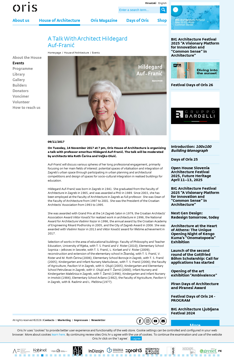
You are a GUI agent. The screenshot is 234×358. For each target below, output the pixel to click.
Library (19, 74)
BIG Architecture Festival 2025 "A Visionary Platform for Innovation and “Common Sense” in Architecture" (195, 47)
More (195, 325)
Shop (162, 20)
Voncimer (21, 96)
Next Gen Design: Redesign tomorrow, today (195, 215)
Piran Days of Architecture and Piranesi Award (195, 286)
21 (104, 355)
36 (170, 355)
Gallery (19, 79)
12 (64, 355)
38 (179, 355)
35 (165, 355)
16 (82, 355)
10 (55, 355)
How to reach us (27, 107)
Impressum (81, 320)
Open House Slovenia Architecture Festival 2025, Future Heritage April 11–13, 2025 (191, 174)
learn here (58, 334)
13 (69, 355)
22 (108, 355)
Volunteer (21, 101)
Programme (23, 68)
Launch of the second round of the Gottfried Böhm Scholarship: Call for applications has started (195, 256)
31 (148, 355)
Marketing (64, 320)
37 (174, 355)
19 (95, 355)
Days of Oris (137, 20)
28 (135, 355)
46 (214, 355)
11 (60, 355)
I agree (136, 338)
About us (21, 20)
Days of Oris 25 (184, 159)
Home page (54, 52)
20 (99, 355)
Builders (20, 85)
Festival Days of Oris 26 (192, 85)
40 (187, 355)
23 (113, 355)
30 (143, 355)
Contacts (48, 320)
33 (157, 355)
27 (130, 355)
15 (77, 355)
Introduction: (191, 148)
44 (205, 355)
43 (201, 355)
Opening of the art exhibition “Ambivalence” (194, 273)
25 (121, 355)
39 (183, 355)
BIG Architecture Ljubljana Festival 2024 (195, 311)
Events (18, 62)
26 (126, 355)
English (162, 3)
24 (117, 355)
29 (139, 355)
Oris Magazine (104, 20)
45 (209, 355)
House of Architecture (59, 20)
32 (152, 355)
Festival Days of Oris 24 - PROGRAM (193, 298)
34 (161, 355)
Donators (21, 90)
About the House (27, 57)
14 (73, 355)
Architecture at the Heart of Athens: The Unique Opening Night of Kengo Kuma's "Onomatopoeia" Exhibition (194, 234)
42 (196, 355)
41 (192, 355)
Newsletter (98, 320)
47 (218, 355)
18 (91, 355)
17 (86, 355)
